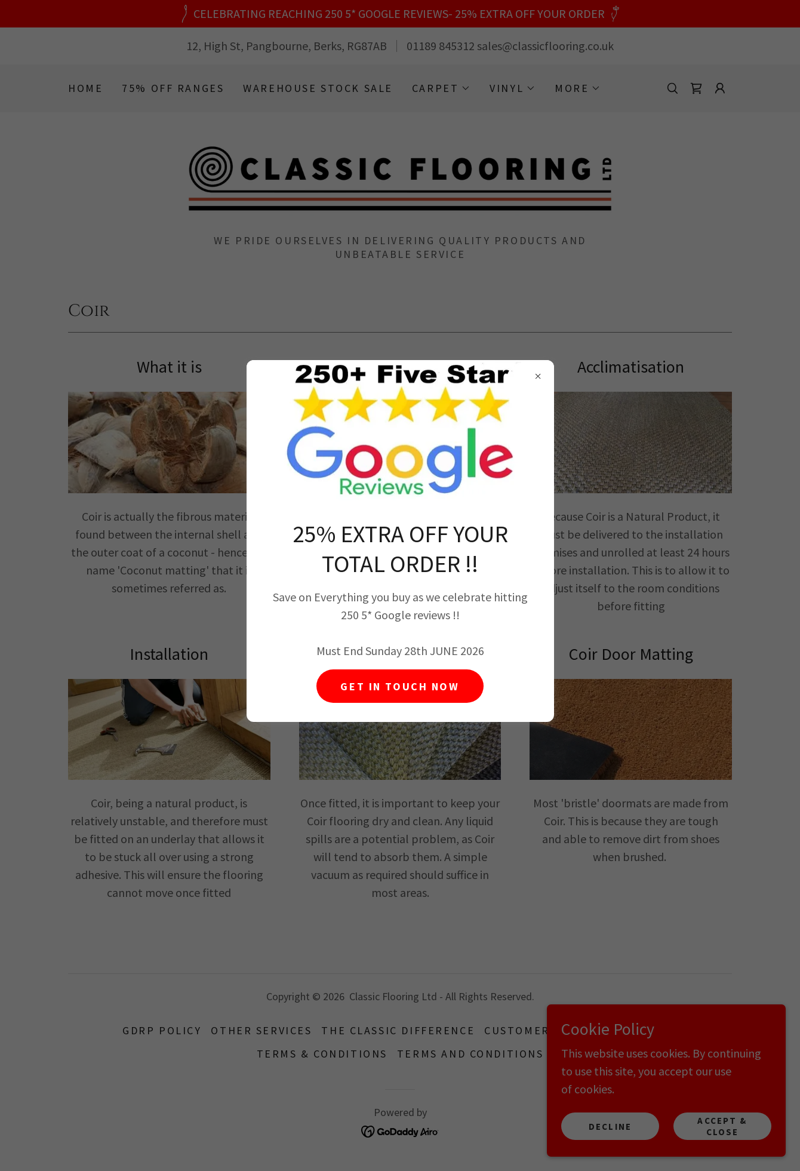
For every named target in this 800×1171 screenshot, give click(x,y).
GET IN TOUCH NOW (399, 686)
